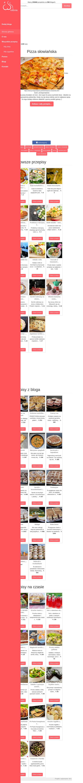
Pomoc (4, 57)
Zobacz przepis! (30, 201)
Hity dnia (6, 47)
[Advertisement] (52, 25)
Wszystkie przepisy (10, 42)
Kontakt (5, 67)
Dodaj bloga (7, 24)
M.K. (80, 779)
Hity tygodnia (8, 52)
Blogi (4, 62)
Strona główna (8, 32)
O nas (4, 37)
